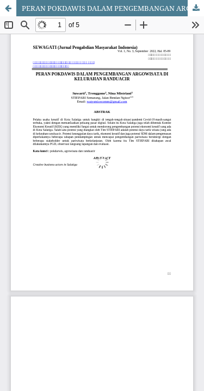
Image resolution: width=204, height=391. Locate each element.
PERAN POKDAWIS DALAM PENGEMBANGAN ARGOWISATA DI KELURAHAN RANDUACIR (113, 8)
